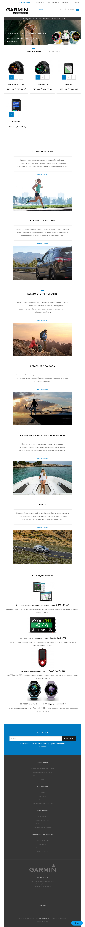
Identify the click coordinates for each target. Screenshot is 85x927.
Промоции (42, 800)
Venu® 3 (16, 122)
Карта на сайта (42, 852)
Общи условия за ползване (42, 776)
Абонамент (69, 739)
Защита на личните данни (42, 772)
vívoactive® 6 (68, 84)
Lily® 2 (16, 84)
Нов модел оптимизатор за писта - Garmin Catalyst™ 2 (42, 638)
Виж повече (42, 175)
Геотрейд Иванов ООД (43, 918)
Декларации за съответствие (42, 804)
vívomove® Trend (42, 84)
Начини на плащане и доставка (42, 768)
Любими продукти (42, 824)
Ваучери (42, 792)
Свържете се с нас (42, 840)
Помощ (42, 780)
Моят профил (42, 816)
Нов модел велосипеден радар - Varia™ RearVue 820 (42, 671)
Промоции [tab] (54, 51)
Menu (40, 9)
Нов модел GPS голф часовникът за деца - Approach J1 (42, 704)
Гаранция (42, 844)
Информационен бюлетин (43, 828)
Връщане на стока (42, 848)
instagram (42, 905)
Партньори (42, 796)
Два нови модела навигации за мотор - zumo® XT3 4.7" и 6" (42, 605)
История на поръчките (42, 820)
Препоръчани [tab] (33, 51)
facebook (42, 901)
